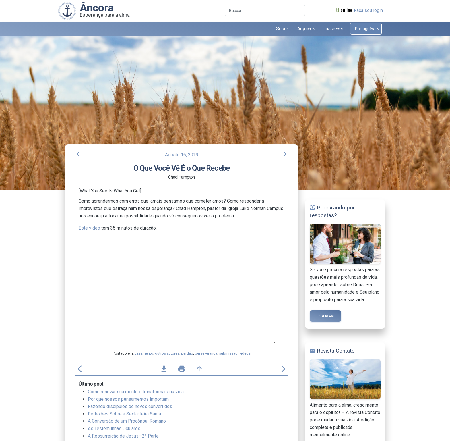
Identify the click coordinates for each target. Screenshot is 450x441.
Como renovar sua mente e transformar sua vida (136, 391)
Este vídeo (89, 228)
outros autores (167, 353)
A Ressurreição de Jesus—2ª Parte (123, 436)
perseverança (206, 353)
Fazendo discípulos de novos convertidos (130, 406)
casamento (144, 353)
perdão (187, 353)
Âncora (97, 7)
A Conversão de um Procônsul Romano (127, 421)
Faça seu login (368, 10)
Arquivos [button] (306, 28)
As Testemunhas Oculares (114, 428)
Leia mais (325, 316)
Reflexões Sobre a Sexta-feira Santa (124, 414)
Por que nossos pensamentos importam (128, 399)
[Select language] (366, 29)
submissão (228, 353)
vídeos (245, 353)
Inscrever (333, 28)
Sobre (282, 28)
